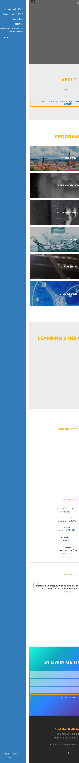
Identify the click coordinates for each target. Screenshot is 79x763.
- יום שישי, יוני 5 (37, 521)
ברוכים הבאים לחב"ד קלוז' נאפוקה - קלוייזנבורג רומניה (39, 103)
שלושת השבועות (39, 550)
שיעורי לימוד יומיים (39, 212)
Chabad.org (38, 744)
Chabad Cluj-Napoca (59, 3)
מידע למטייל (39, 158)
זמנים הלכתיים (39, 294)
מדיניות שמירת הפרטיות (27, 744)
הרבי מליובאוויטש (39, 185)
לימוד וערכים (39, 267)
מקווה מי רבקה (39, 239)
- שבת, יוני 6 (37, 530)
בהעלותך (37, 540)
